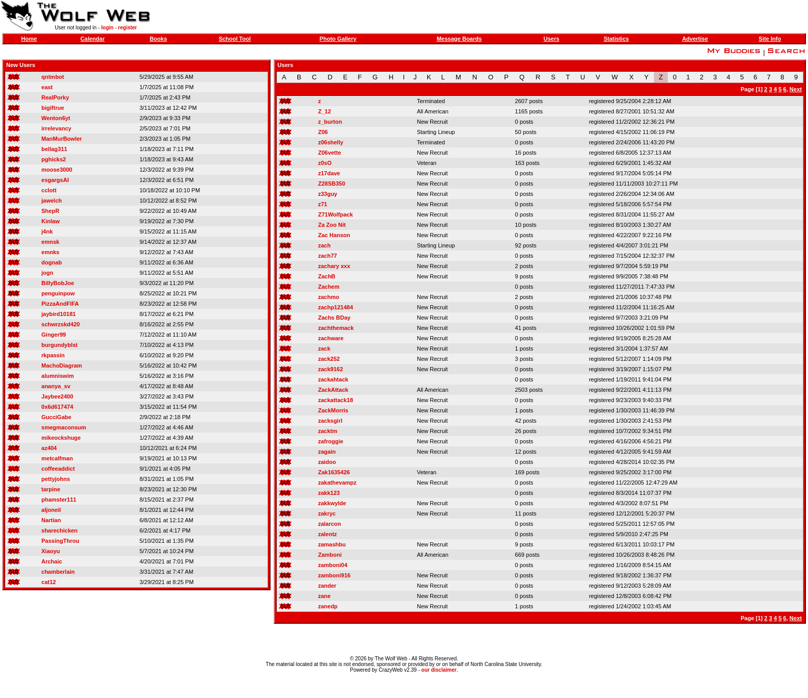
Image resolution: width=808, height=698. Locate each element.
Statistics (616, 39)
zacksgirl (330, 421)
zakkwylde (332, 503)
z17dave (329, 173)
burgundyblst (59, 345)
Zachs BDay (334, 317)
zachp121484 (335, 307)
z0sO (324, 163)
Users (552, 39)
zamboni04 (332, 565)
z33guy (327, 194)
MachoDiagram (61, 365)
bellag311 (54, 149)
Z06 (323, 132)
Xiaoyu (50, 551)
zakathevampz (337, 482)
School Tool (234, 39)
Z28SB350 (331, 183)
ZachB (326, 276)
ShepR (50, 211)
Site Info (770, 39)
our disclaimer (439, 670)
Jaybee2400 (57, 396)
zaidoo (327, 462)
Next (795, 89)
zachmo (328, 297)
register (127, 27)
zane (324, 596)
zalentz (327, 534)
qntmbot (52, 77)
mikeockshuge (60, 438)
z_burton (330, 122)
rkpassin (52, 355)
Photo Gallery (338, 39)
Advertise (695, 39)
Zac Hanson (334, 235)
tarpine (50, 489)
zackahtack (333, 379)
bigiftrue (52, 108)
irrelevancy (56, 128)
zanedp (328, 606)
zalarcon (329, 524)
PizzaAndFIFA (60, 304)
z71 (322, 204)
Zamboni (330, 555)
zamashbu (332, 544)
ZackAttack (333, 390)
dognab (51, 262)
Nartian (51, 520)
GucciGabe (56, 417)
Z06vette (329, 152)
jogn (47, 273)
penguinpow (58, 293)
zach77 (327, 256)
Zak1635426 (334, 472)
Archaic (51, 561)
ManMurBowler (61, 139)
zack (324, 348)
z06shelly (330, 142)
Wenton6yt (55, 118)
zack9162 (330, 369)
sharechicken (59, 530)
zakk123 (329, 493)
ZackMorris (333, 410)
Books (158, 39)
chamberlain (58, 572)
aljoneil (51, 510)
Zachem (329, 287)
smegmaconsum (63, 427)
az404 (49, 448)
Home (29, 39)
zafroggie (330, 441)
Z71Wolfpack (335, 214)
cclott (48, 190)
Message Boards (458, 39)
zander (327, 586)
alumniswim (57, 376)
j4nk (47, 231)
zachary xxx (334, 266)
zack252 (329, 359)
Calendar (92, 39)
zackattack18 (335, 400)
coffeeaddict (58, 469)
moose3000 (56, 170)
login (107, 27)
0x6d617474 (57, 407)
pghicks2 (53, 159)
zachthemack (336, 328)
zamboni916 (334, 575)
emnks (50, 252)
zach (324, 245)
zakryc (326, 513)
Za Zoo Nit (332, 225)
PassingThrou (60, 541)
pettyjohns (55, 479)
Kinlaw (50, 221)
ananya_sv (55, 386)
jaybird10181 (58, 314)
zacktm (327, 431)
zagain (326, 451)
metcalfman (57, 458)
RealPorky (55, 97)
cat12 (48, 582)
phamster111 (58, 499)
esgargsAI (55, 180)
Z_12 (324, 111)
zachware (331, 338)
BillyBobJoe (57, 283)
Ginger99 (53, 334)
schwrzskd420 (60, 324)
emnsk (50, 242)
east (47, 87)
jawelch (51, 200)
